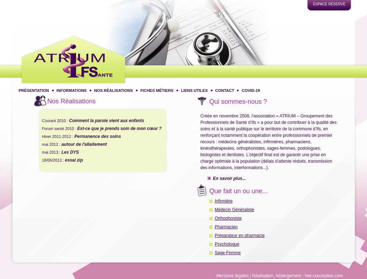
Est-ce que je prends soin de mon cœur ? (119, 128)
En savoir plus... (229, 178)
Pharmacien (226, 226)
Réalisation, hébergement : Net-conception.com (297, 275)
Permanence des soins (98, 136)
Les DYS (70, 152)
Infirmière (224, 201)
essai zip (74, 160)
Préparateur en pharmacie (239, 235)
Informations (72, 90)
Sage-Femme (228, 252)
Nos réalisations (113, 90)
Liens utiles (194, 90)
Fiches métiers (156, 90)
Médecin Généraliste (234, 209)
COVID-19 (251, 90)
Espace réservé (329, 4)
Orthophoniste (228, 218)
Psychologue (227, 244)
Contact (224, 90)
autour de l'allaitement (84, 144)
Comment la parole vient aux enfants (106, 120)
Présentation (34, 90)
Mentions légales (232, 275)
